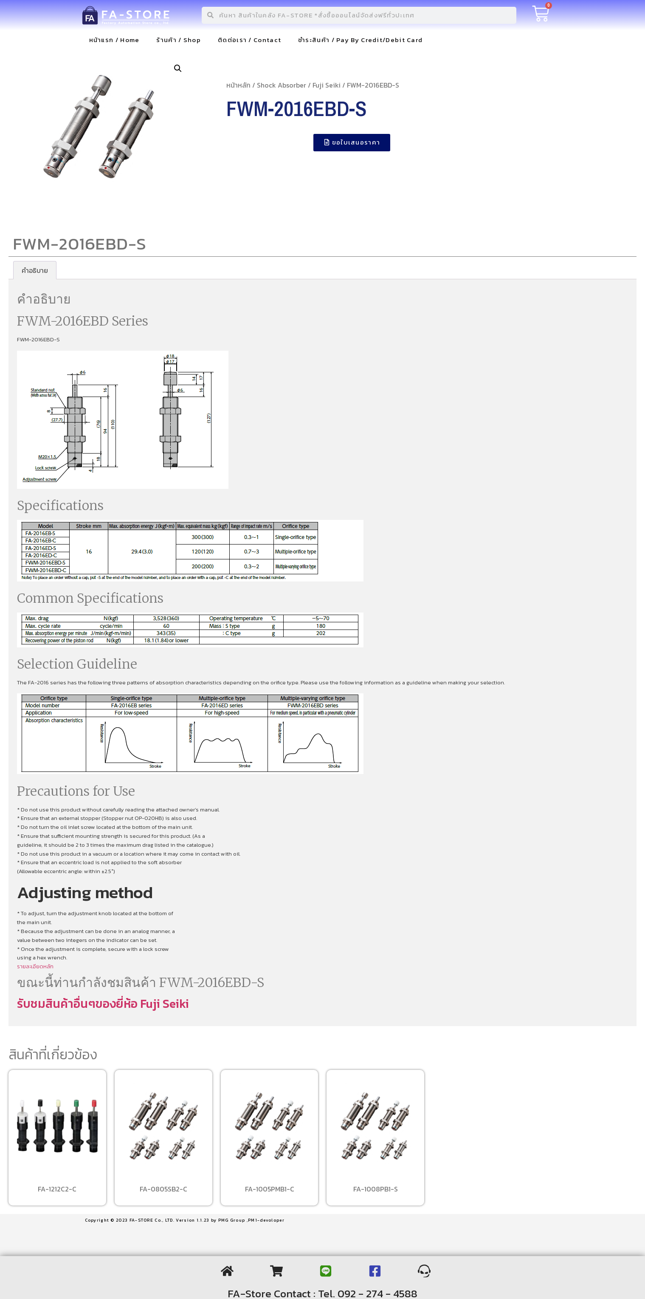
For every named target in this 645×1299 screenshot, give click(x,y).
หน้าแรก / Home (114, 40)
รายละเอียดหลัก (35, 966)
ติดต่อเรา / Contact (249, 40)
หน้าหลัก (238, 85)
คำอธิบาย (35, 270)
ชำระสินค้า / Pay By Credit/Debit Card (360, 40)
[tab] (34, 270)
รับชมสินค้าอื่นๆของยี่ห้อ (78, 1004)
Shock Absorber (281, 85)
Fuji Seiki (327, 85)
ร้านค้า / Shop (178, 40)
